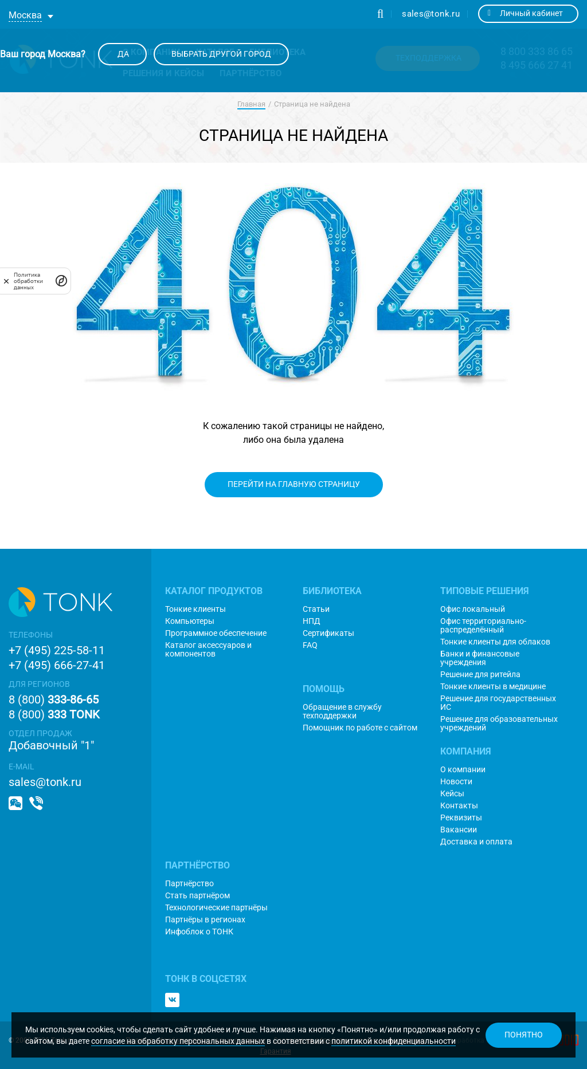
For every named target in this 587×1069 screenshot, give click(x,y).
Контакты (459, 805)
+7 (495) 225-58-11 (57, 650)
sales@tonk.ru (431, 14)
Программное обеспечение (216, 633)
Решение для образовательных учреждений (499, 723)
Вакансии (458, 830)
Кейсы (452, 793)
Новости (456, 781)
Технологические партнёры (216, 907)
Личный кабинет (525, 13)
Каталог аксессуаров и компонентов (208, 649)
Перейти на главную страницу (294, 484)
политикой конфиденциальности (393, 1041)
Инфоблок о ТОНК (199, 931)
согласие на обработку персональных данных (178, 1041)
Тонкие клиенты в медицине (493, 686)
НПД (311, 621)
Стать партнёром (197, 895)
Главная (251, 104)
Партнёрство (189, 883)
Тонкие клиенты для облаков (495, 642)
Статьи (316, 609)
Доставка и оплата (476, 842)
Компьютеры (189, 621)
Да (122, 53)
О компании (463, 769)
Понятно (523, 1034)
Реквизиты (461, 817)
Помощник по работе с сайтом (360, 728)
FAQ (310, 645)
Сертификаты (328, 633)
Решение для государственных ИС (498, 703)
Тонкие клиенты (195, 609)
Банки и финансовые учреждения (479, 658)
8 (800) (54, 699)
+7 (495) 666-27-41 (57, 665)
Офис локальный (472, 609)
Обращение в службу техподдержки (342, 711)
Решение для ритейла (480, 674)
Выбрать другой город (221, 53)
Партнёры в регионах (205, 919)
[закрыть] (6, 281)
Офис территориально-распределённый (483, 625)
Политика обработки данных (28, 281)
